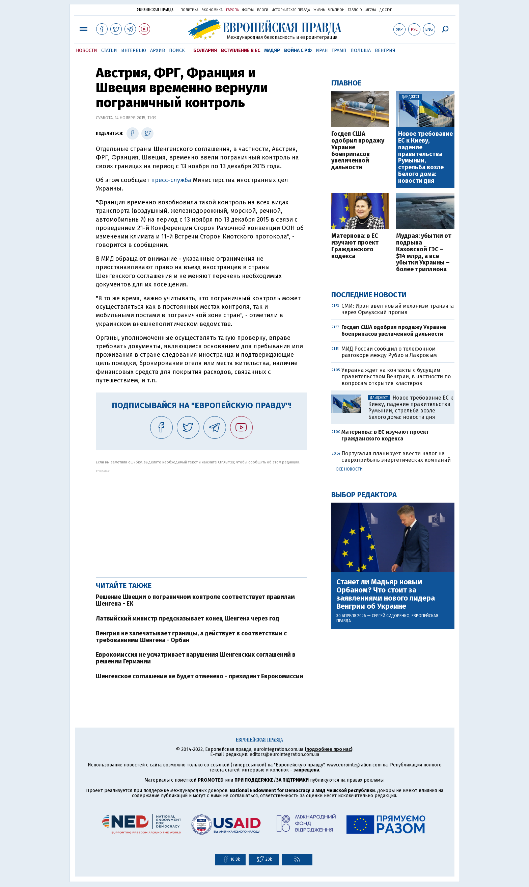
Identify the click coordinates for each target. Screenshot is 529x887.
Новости (86, 50)
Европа (232, 10)
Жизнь (319, 10)
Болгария (205, 50)
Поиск (177, 50)
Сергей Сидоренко (391, 615)
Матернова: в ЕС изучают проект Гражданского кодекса (355, 246)
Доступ (386, 10)
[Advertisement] (201, 520)
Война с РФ (298, 50)
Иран (322, 50)
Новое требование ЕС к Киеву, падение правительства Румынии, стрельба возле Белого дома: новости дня (425, 157)
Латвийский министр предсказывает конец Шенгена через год (187, 618)
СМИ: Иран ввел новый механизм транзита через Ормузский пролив (397, 309)
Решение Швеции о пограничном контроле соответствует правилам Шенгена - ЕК (195, 600)
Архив (157, 50)
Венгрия (385, 50)
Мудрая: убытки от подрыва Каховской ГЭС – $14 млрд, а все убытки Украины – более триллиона (423, 253)
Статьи (109, 50)
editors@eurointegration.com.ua (284, 754)
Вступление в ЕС (240, 50)
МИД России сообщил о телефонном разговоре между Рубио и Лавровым (389, 352)
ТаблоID (355, 10)
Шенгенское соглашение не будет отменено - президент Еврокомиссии (199, 676)
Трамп (339, 50)
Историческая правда (291, 10)
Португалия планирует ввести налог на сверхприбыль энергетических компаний (396, 456)
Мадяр (272, 50)
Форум (248, 10)
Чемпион (336, 10)
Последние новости (369, 294)
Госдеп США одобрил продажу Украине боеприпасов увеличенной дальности (357, 151)
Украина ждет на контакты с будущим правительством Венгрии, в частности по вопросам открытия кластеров (396, 376)
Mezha (370, 10)
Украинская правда (155, 9)
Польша (361, 50)
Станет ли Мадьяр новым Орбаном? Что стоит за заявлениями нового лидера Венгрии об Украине (385, 594)
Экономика (212, 10)
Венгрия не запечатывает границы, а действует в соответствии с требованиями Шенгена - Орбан (191, 637)
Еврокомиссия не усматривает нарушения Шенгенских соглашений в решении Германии (196, 658)
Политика (189, 10)
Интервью (133, 50)
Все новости (349, 469)
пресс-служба (170, 180)
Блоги (262, 10)
